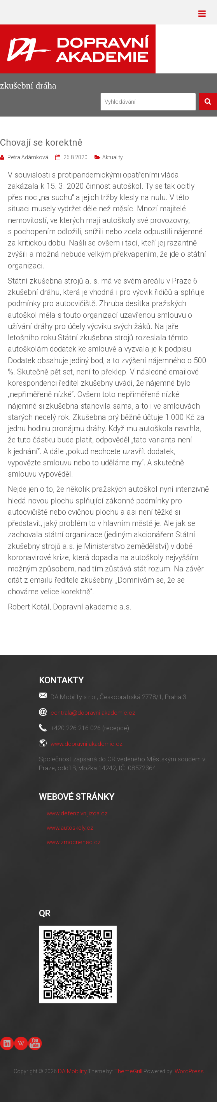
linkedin (7, 1043)
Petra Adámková (27, 157)
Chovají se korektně (41, 142)
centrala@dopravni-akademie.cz (93, 712)
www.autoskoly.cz (70, 827)
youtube (35, 1043)
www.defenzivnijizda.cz (77, 813)
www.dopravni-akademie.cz (86, 743)
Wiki (21, 1043)
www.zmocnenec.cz (74, 842)
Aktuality (112, 157)
